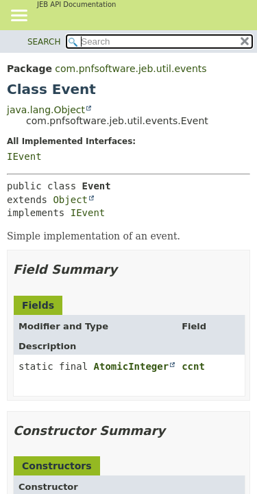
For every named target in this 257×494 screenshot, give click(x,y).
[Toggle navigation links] (18, 16)
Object (70, 199)
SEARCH (44, 42)
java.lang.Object (46, 109)
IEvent (24, 156)
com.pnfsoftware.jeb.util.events (130, 68)
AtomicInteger (131, 366)
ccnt (193, 366)
